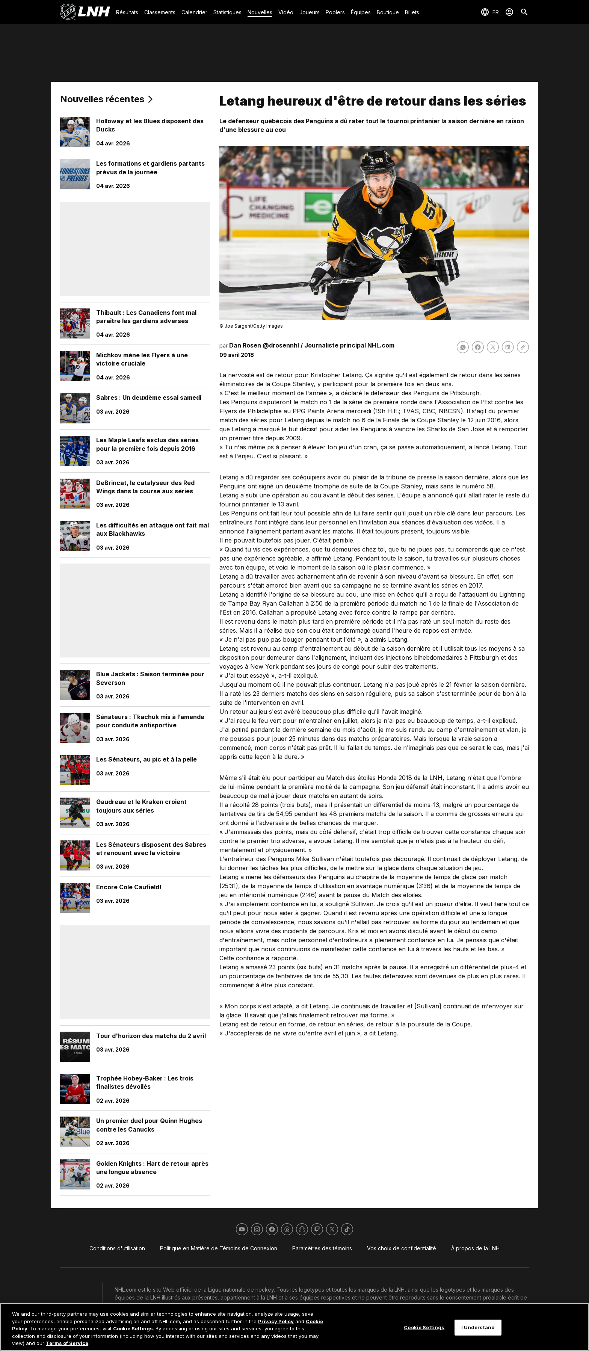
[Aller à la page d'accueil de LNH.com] (85, 12)
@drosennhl (281, 345)
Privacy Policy (276, 1321)
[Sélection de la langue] (489, 12)
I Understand (478, 1327)
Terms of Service (67, 1343)
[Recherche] (524, 12)
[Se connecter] (509, 12)
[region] (294, 1327)
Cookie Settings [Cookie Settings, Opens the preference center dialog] (424, 1327)
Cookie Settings (133, 1328)
